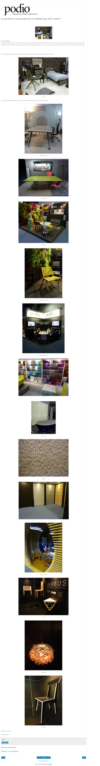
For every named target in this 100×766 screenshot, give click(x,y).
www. (5, 734)
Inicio (43, 757)
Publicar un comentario (9, 751)
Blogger (49, 764)
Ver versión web (43, 761)
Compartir (5, 742)
